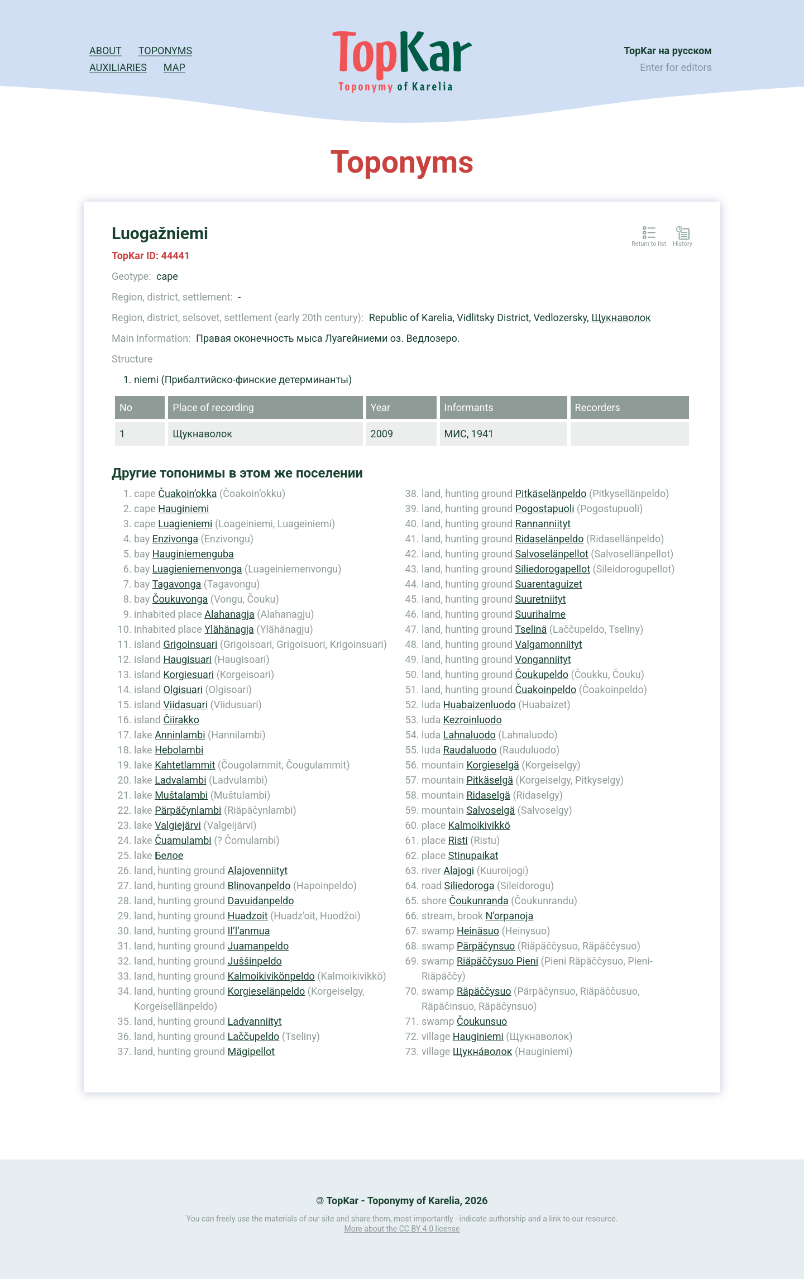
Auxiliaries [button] (118, 67)
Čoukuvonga (180, 599)
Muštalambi (181, 795)
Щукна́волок (483, 1051)
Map (174, 67)
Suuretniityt (540, 599)
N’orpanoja (509, 916)
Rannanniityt (543, 523)
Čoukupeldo (541, 674)
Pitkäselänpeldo (551, 493)
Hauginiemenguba (193, 554)
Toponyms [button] (165, 50)
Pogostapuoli (545, 508)
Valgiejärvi (178, 825)
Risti (458, 840)
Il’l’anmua (249, 931)
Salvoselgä (490, 810)
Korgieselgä (492, 765)
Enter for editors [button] (676, 67)
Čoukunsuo (482, 1021)
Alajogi (458, 870)
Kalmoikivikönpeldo (271, 976)
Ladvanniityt (255, 1021)
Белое (169, 855)
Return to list (648, 244)
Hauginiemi (183, 508)
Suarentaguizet (548, 584)
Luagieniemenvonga (197, 569)
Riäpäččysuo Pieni (497, 961)
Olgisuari (183, 689)
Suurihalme (540, 614)
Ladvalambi (180, 780)
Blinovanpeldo (259, 885)
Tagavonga (176, 584)
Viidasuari (185, 704)
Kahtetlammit (185, 765)
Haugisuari (187, 659)
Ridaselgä (488, 795)
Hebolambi (179, 750)
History (682, 244)
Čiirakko (181, 720)
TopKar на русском (668, 50)
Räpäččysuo (484, 991)
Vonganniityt (543, 659)
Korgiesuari (188, 674)
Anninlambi (180, 735)
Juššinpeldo (255, 961)
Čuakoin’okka (187, 493)
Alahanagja (229, 614)
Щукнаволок (621, 317)
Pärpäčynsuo (486, 946)
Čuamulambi (183, 840)
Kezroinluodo (472, 720)
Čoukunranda (478, 900)
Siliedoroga (469, 885)
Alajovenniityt (258, 870)
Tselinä (531, 629)
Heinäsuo (478, 931)
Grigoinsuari (190, 644)
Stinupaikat (473, 855)
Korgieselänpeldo (266, 991)
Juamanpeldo (258, 946)
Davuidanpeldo (261, 900)
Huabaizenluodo (479, 704)
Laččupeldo (254, 1036)
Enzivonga (175, 539)
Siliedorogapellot (552, 569)
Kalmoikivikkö (479, 825)
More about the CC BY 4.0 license (402, 1228)
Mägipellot (251, 1051)
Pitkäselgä (489, 780)
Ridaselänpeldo (549, 539)
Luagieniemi (185, 523)
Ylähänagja (229, 629)
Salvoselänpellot (551, 554)
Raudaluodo (470, 750)
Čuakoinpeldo (546, 689)
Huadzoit (248, 916)
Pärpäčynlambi (188, 810)
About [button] (105, 50)
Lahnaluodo (469, 735)
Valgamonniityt (548, 644)
